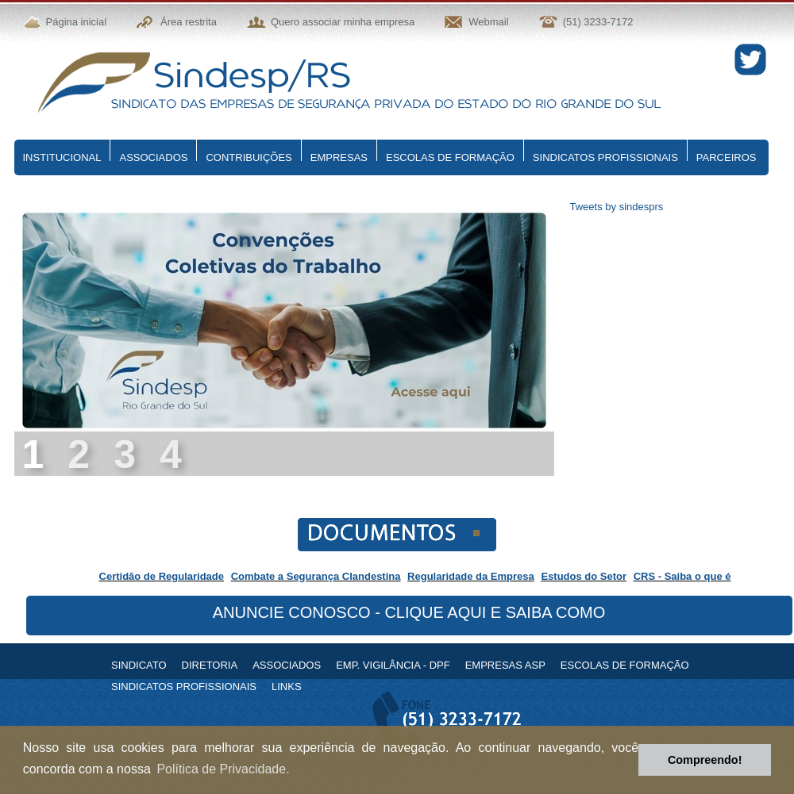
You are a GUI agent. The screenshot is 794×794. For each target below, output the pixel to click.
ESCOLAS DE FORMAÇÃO (450, 157)
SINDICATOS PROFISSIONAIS (605, 157)
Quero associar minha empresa (342, 22)
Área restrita (188, 22)
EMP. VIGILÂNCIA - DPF (393, 665)
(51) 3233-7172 (598, 22)
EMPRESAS (339, 157)
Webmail (488, 22)
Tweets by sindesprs (617, 207)
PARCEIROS (726, 157)
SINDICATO (139, 665)
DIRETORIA (210, 665)
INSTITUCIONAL (62, 157)
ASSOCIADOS (153, 157)
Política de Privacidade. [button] (222, 769)
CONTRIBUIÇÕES (248, 157)
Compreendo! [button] (705, 760)
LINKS (287, 686)
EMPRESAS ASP (505, 665)
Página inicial (76, 22)
